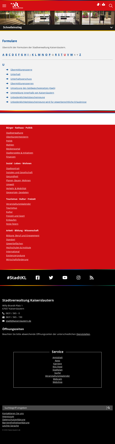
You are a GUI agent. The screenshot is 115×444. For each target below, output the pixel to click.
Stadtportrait (12, 168)
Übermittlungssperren (22, 83)
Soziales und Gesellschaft (19, 172)
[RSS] (91, 277)
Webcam (57, 378)
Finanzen (11, 156)
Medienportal (13, 148)
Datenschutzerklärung (13, 419)
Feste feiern (12, 223)
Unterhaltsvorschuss (21, 78)
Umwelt (10, 184)
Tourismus (11, 207)
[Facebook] (37, 277)
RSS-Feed (57, 366)
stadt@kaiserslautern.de (18, 320)
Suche (57, 372)
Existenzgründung (15, 255)
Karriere (57, 363)
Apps (57, 360)
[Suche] (109, 408)
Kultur (9, 211)
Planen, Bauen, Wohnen (18, 180)
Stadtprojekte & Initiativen (19, 152)
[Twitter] (51, 277)
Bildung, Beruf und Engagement (22, 235)
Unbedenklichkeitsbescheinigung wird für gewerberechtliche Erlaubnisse (48, 101)
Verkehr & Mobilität (16, 188)
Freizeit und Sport (15, 215)
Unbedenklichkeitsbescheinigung (27, 97)
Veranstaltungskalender (18, 203)
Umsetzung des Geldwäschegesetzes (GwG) (32, 88)
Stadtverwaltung (14, 132)
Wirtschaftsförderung (17, 259)
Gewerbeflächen (14, 243)
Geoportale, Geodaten (17, 192)
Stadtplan (58, 369)
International (13, 251)
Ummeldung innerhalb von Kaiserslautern (32, 92)
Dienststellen (83, 334)
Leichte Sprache (10, 425)
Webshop (57, 382)
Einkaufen (11, 219)
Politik (9, 140)
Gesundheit (12, 176)
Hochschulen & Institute (18, 247)
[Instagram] (78, 277)
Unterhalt (15, 74)
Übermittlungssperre (21, 69)
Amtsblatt (58, 357)
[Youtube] (65, 277)
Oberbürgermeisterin (17, 136)
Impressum (8, 416)
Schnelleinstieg (59, 27)
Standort (10, 239)
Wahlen (10, 144)
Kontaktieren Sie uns (13, 413)
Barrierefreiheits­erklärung (15, 422)
